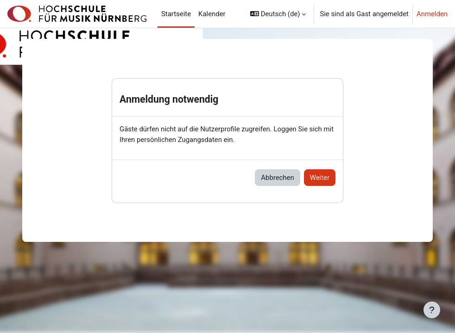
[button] (278, 14)
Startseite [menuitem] (176, 14)
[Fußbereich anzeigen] (431, 310)
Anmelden (432, 14)
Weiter (319, 177)
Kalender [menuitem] (212, 14)
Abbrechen (277, 177)
